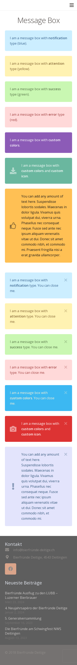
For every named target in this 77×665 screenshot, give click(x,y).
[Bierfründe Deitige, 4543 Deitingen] (9, 557)
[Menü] (71, 5)
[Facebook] (10, 569)
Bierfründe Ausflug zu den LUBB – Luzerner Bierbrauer (31, 595)
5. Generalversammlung (23, 618)
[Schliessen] (65, 280)
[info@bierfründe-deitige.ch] (9, 550)
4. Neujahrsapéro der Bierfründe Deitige (36, 608)
